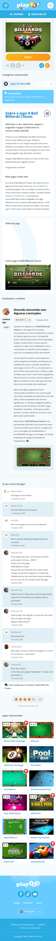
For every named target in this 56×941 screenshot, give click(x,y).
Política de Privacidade (22, 924)
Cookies (41, 924)
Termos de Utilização (29, 927)
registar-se (37, 14)
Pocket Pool (19, 196)
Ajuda (17, 902)
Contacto (28, 902)
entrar (16, 14)
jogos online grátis (13, 209)
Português (27, 911)
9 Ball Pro (42, 186)
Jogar (28, 57)
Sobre (39, 902)
